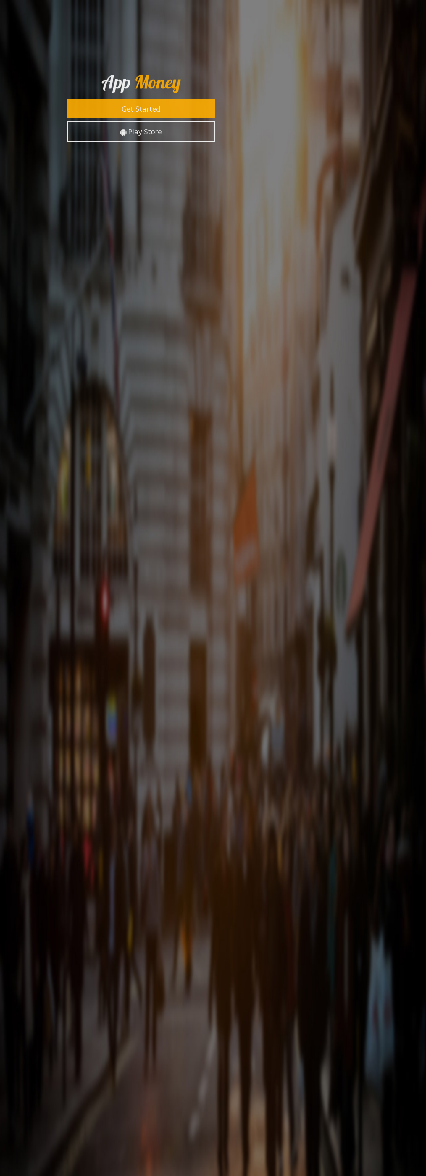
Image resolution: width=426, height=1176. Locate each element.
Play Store (141, 131)
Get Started (140, 108)
